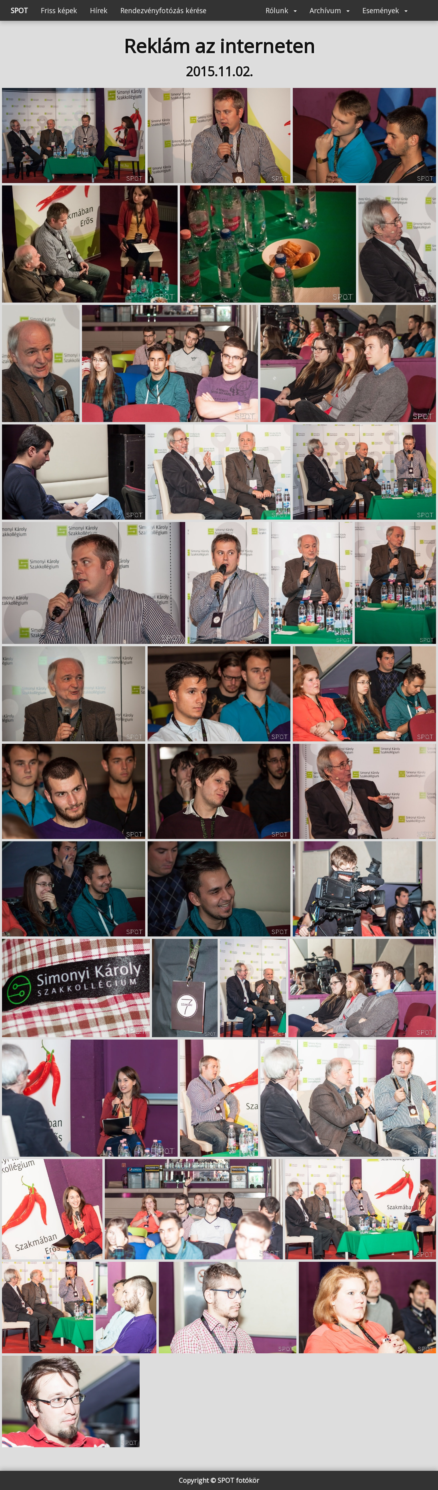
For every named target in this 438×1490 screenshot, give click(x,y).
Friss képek (59, 10)
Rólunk (281, 10)
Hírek (99, 10)
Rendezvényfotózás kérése (163, 10)
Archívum (330, 10)
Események (385, 10)
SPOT (19, 10)
